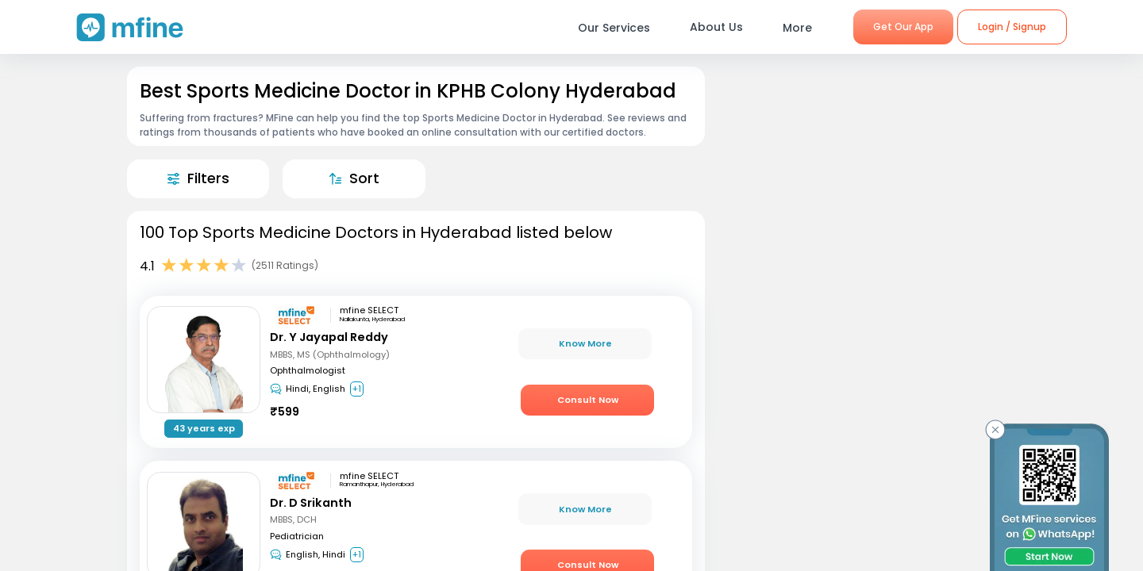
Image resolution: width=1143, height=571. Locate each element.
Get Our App (903, 26)
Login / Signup (1012, 26)
